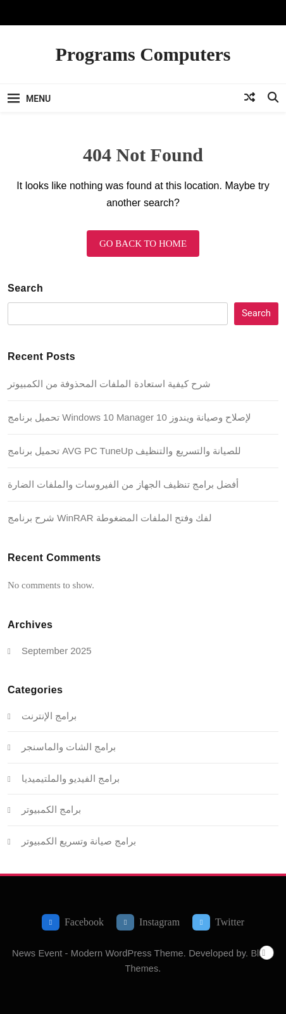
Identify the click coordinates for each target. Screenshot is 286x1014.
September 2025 (57, 650)
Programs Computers (143, 54)
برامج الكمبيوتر (51, 809)
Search (25, 288)
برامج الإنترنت (49, 715)
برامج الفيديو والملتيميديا (71, 778)
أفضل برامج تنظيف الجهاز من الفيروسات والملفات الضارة (123, 484)
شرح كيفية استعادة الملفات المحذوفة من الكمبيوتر (109, 383)
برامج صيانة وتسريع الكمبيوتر (79, 841)
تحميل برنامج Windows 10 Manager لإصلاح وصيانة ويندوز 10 (129, 417)
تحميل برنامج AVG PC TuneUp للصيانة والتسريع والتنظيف (124, 450)
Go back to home (143, 243)
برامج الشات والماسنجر (69, 746)
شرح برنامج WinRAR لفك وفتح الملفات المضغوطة (110, 517)
